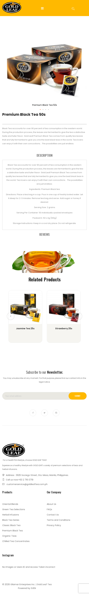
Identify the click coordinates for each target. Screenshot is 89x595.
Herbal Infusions (10, 514)
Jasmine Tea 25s (25, 328)
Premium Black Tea (12, 530)
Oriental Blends (10, 504)
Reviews (44, 234)
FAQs (49, 509)
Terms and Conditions (58, 520)
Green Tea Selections (13, 509)
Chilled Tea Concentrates (16, 541)
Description (45, 155)
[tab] (44, 155)
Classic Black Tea (11, 525)
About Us (51, 504)
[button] (40, 109)
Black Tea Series (10, 520)
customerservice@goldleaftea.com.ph (27, 484)
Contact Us (53, 514)
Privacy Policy (54, 525)
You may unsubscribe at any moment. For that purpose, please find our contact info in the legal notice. (44, 380)
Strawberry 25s (63, 328)
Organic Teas (9, 535)
